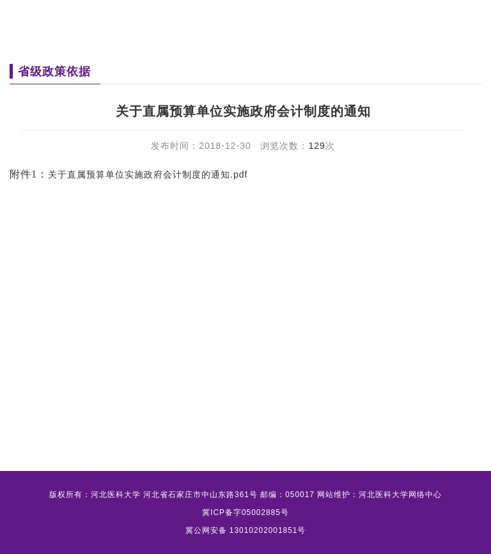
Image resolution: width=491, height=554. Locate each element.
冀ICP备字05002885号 (245, 512)
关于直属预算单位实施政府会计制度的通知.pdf (147, 174)
